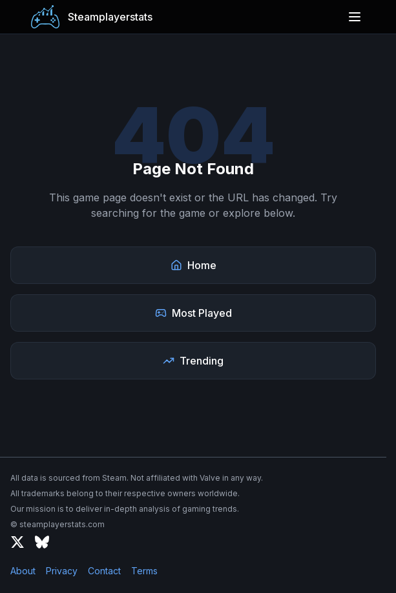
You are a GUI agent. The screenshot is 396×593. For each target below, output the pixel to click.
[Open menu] (354, 16)
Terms (144, 570)
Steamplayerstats (110, 16)
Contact (104, 570)
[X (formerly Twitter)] (17, 542)
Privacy (62, 570)
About (23, 570)
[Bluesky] (42, 542)
